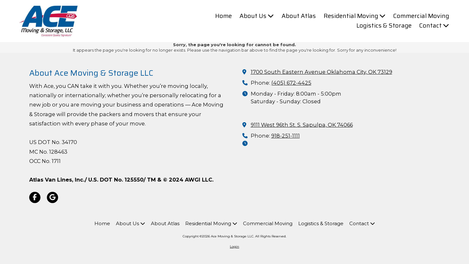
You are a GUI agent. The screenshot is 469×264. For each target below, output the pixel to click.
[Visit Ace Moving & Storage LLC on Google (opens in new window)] (52, 197)
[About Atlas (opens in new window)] (299, 16)
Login (234, 246)
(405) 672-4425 (291, 83)
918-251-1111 (285, 135)
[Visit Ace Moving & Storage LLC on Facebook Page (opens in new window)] (34, 197)
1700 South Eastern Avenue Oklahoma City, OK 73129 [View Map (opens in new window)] (321, 72)
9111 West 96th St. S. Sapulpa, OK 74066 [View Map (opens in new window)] (302, 125)
